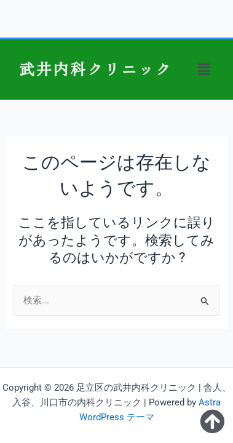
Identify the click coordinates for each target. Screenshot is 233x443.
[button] (204, 69)
